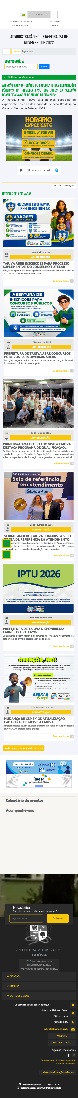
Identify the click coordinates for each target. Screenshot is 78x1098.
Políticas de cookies (66, 1063)
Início (6, 51)
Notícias (16, 51)
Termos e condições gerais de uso (58, 1060)
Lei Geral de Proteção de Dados (58, 1072)
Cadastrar (58, 918)
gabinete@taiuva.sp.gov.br (56, 1029)
